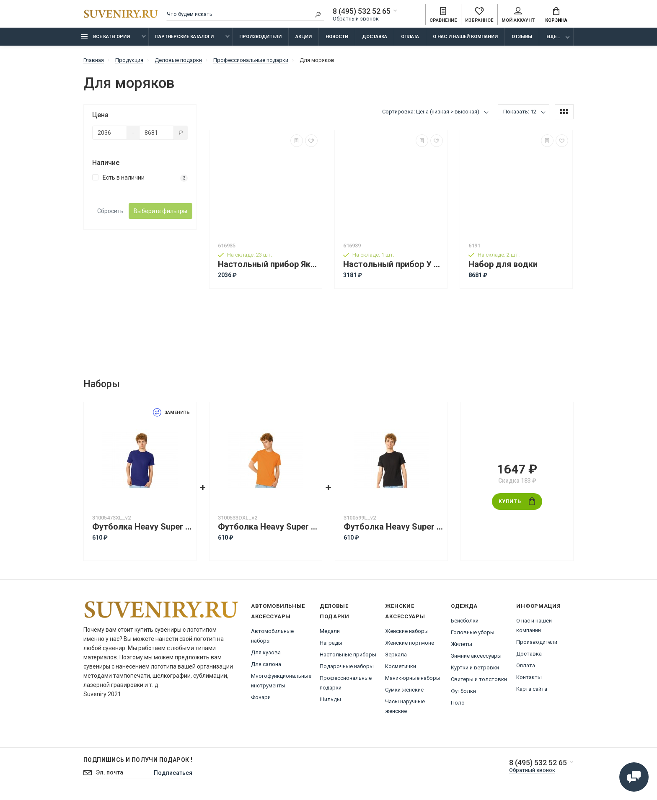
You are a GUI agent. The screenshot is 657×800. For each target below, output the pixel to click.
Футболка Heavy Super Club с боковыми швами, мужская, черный (393, 527)
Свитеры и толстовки (479, 679)
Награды (331, 643)
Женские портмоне (409, 643)
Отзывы (522, 36)
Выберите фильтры (160, 211)
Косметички (400, 666)
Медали (330, 631)
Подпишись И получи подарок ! (137, 759)
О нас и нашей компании (465, 36)
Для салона (266, 664)
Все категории (105, 36)
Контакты (529, 677)
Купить (517, 501)
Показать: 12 (519, 111)
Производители (260, 36)
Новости (337, 36)
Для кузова (266, 652)
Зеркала (396, 654)
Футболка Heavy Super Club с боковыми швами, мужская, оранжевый (268, 527)
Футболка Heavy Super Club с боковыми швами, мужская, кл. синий (142, 527)
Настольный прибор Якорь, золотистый (268, 264)
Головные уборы (472, 632)
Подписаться (173, 772)
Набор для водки (503, 264)
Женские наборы (407, 631)
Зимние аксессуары (476, 656)
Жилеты (461, 644)
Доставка (374, 36)
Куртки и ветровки (475, 667)
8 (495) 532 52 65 (362, 11)
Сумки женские (404, 690)
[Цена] (109, 133)
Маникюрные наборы (412, 678)
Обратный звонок (356, 18)
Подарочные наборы (347, 666)
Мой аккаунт (518, 15)
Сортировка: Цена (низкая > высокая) (430, 111)
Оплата (410, 36)
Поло (458, 703)
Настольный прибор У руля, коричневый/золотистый (393, 264)
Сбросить (110, 211)
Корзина (556, 15)
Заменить (171, 413)
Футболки (463, 691)
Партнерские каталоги (184, 36)
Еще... (553, 36)
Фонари (261, 697)
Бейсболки (465, 620)
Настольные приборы (348, 654)
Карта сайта (531, 689)
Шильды (330, 699)
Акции (303, 36)
